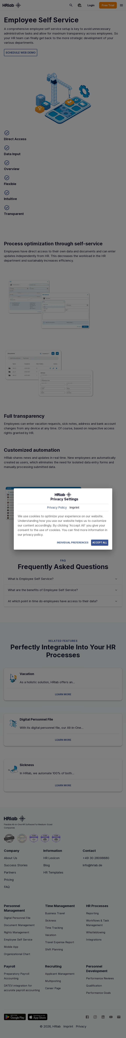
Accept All (99, 543)
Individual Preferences (73, 543)
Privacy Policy (57, 507)
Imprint (74, 507)
